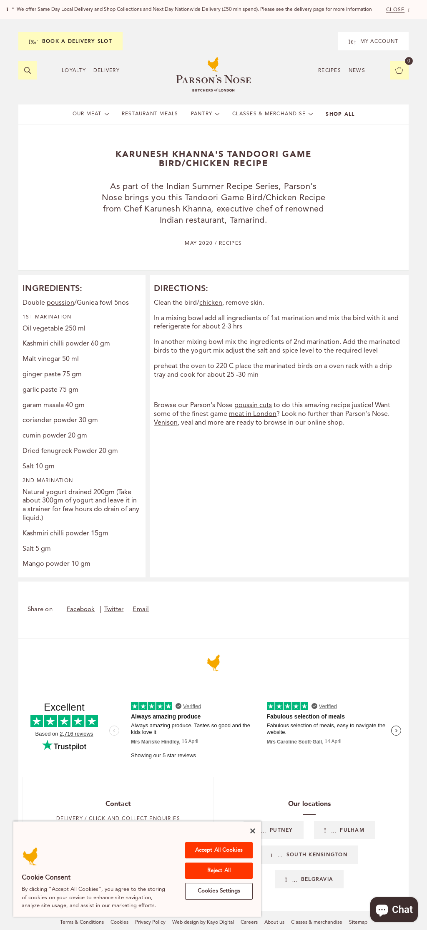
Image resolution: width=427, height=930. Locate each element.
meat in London (252, 414)
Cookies (119, 922)
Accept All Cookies (219, 850)
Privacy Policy (150, 922)
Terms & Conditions (82, 922)
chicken (210, 303)
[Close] (252, 830)
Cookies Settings (219, 891)
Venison (166, 423)
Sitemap (358, 922)
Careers (249, 922)
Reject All (219, 870)
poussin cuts (253, 405)
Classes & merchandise (316, 922)
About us (274, 922)
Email (141, 610)
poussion (60, 303)
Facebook (81, 610)
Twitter (114, 610)
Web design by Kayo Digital (203, 922)
